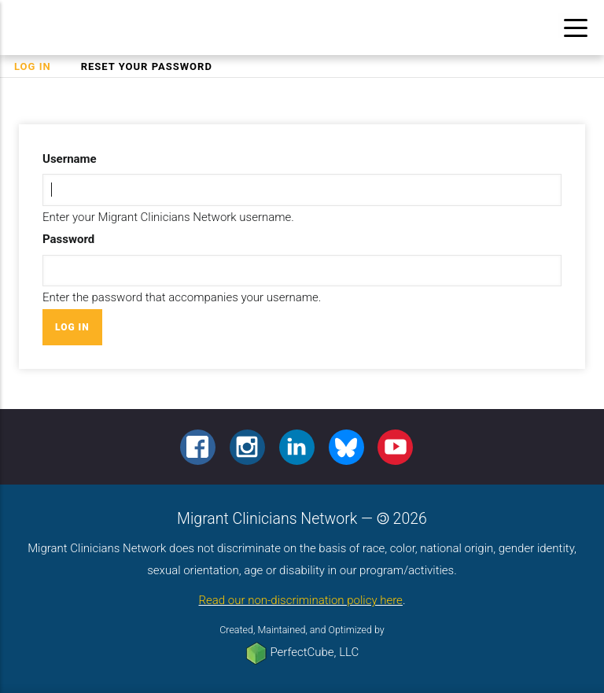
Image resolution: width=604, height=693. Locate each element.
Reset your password (146, 66)
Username (69, 159)
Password (68, 239)
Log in (39, 67)
